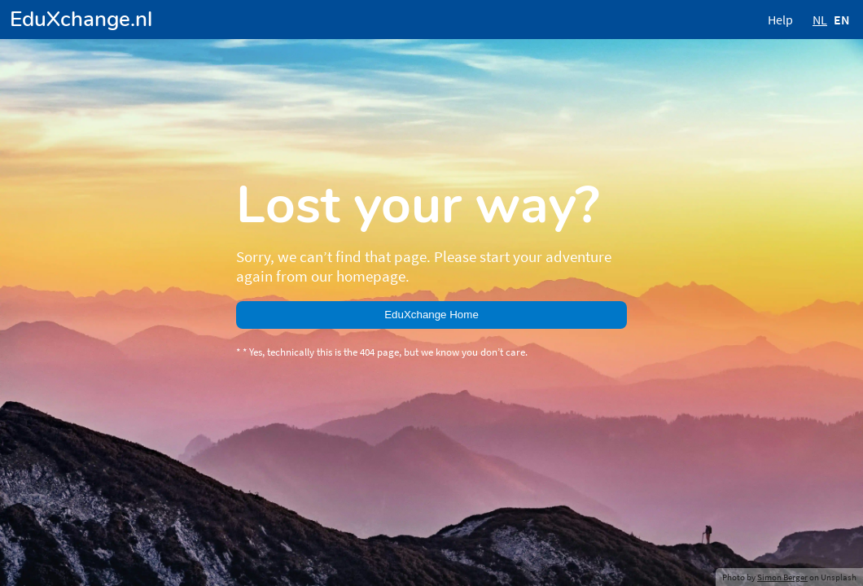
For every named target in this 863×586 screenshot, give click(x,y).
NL (820, 19)
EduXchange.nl (81, 19)
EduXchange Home (431, 314)
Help (780, 19)
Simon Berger (782, 577)
